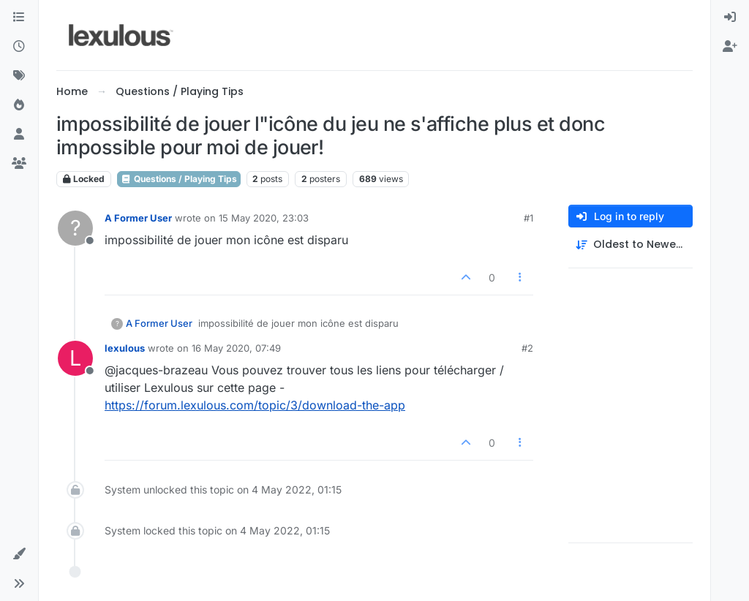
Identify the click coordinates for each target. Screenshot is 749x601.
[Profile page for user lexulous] (75, 358)
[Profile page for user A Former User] (75, 228)
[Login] (730, 17)
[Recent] (19, 46)
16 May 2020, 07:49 (236, 348)
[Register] (730, 46)
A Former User (138, 218)
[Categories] (19, 17)
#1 (528, 218)
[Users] (19, 134)
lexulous (125, 348)
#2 (527, 348)
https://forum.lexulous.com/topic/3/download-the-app (255, 405)
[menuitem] (730, 17)
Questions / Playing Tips (179, 178)
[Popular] (19, 105)
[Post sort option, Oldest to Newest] (630, 244)
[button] (19, 554)
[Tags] (19, 76)
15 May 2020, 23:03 (264, 218)
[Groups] (19, 163)
